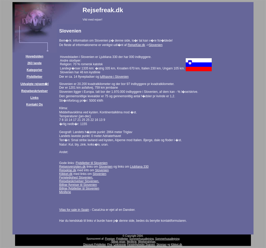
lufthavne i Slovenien (114, 77)
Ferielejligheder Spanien (141, 244)
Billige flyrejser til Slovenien (78, 185)
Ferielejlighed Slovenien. (76, 177)
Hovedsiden (34, 56)
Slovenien (156, 45)
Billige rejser (118, 241)
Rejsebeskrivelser (34, 91)
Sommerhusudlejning (141, 238)
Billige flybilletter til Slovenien (79, 188)
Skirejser (161, 244)
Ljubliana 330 (139, 166)
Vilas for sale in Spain (74, 210)
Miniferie (65, 192)
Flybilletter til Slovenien (92, 163)
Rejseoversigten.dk (72, 166)
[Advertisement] (192, 15)
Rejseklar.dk (67, 170)
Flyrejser (110, 238)
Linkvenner (120, 244)
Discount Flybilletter (94, 244)
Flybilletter (34, 77)
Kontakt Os (34, 104)
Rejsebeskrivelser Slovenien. (79, 181)
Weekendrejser (147, 241)
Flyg (109, 244)
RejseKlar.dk (136, 45)
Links (34, 98)
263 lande (34, 63)
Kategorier (34, 70)
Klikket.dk (65, 174)
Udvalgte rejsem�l (35, 84)
